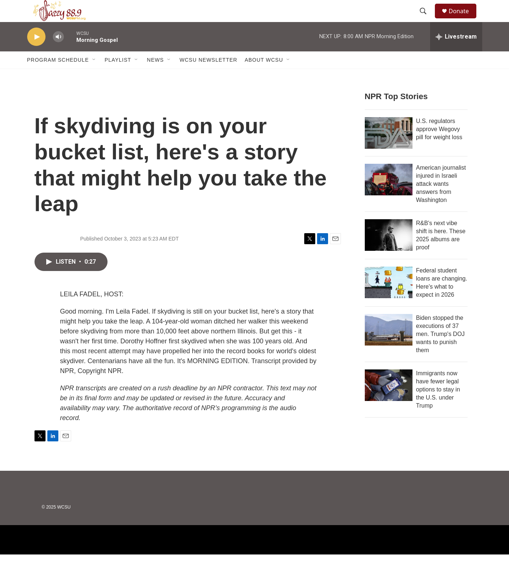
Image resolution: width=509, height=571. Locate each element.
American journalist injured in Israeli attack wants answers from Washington (441, 200)
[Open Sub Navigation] (94, 76)
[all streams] (456, 53)
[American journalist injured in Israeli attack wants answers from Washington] (388, 196)
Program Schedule (58, 76)
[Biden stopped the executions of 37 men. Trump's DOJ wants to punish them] (388, 346)
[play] (36, 53)
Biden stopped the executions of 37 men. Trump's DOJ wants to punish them (440, 350)
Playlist (118, 76)
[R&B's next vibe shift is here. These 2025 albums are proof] (388, 251)
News (155, 76)
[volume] (58, 53)
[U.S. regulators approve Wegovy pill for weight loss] (388, 149)
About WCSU (264, 76)
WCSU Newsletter (208, 76)
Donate (463, 19)
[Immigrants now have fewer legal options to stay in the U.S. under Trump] (388, 402)
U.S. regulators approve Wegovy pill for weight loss (439, 145)
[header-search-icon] (427, 19)
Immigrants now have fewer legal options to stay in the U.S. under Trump (438, 406)
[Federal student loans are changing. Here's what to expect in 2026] (388, 299)
